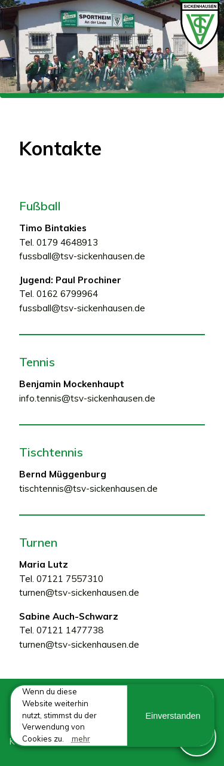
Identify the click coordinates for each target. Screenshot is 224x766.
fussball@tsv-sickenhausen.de (82, 256)
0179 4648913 (67, 242)
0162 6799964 (67, 293)
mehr (81, 738)
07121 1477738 (69, 630)
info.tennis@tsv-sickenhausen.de (87, 398)
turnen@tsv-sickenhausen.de (79, 592)
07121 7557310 (69, 578)
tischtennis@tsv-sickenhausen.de (88, 488)
